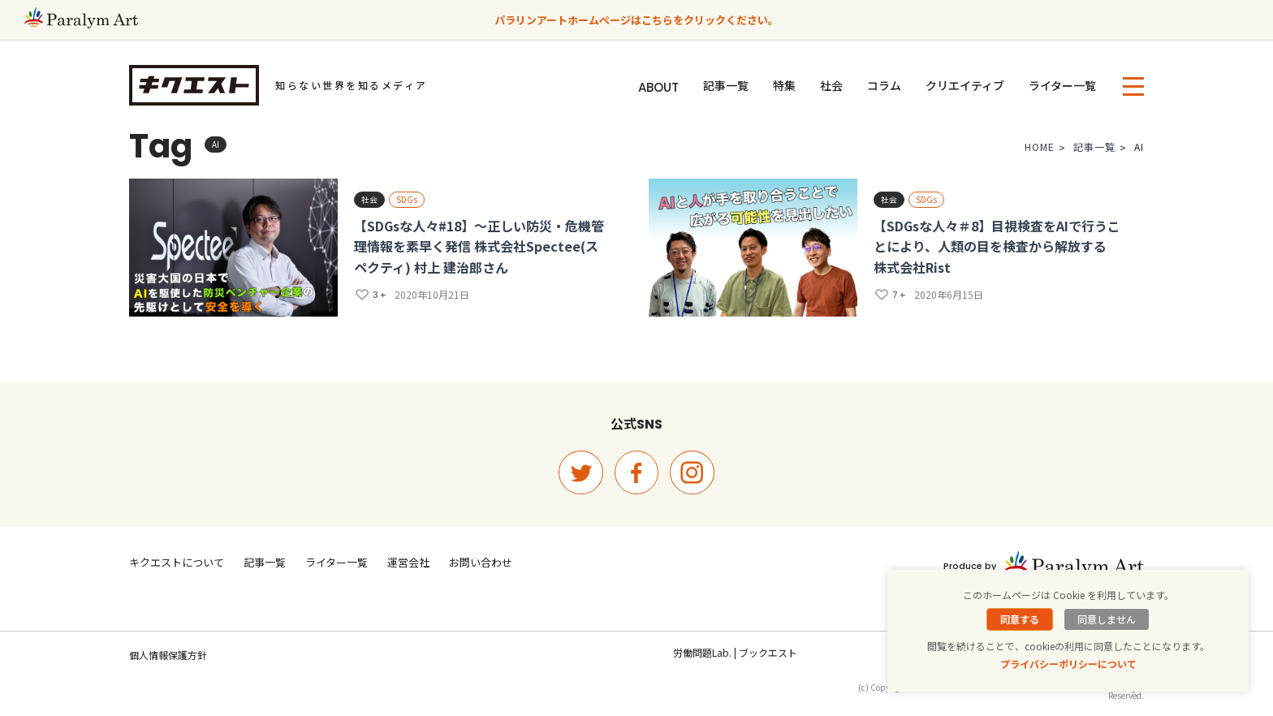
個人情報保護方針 (168, 655)
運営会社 (408, 562)
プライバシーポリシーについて (1068, 664)
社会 (831, 85)
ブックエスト (768, 652)
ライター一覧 (1062, 85)
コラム (884, 85)
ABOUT (658, 87)
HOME (1040, 150)
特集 (784, 85)
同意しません (1106, 619)
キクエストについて (176, 562)
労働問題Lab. (702, 652)
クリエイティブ (965, 85)
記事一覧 (726, 85)
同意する (1019, 619)
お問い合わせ (480, 562)
